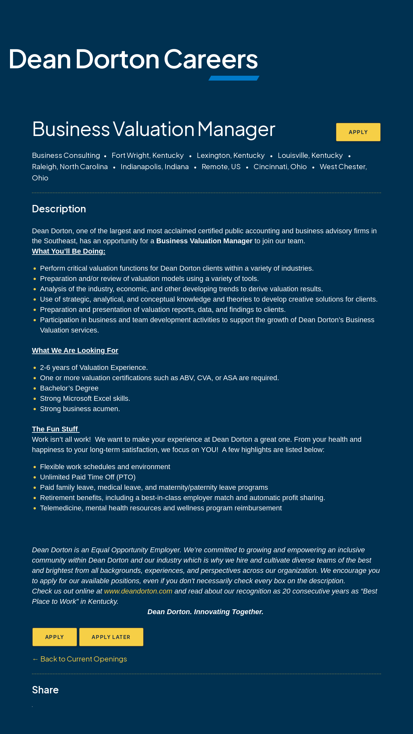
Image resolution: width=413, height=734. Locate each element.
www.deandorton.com (138, 591)
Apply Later (112, 637)
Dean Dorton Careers (133, 58)
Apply (358, 132)
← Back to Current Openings (79, 659)
